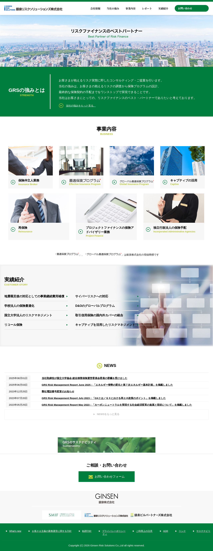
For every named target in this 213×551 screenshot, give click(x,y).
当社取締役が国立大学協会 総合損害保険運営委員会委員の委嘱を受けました (84, 378)
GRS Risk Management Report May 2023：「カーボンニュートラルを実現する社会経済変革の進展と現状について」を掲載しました (117, 404)
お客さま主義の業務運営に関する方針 (52, 531)
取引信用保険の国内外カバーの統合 (99, 315)
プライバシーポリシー (113, 531)
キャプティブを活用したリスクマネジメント (105, 324)
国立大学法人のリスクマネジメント (28, 315)
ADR (165, 531)
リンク (182, 531)
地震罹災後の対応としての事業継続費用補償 (34, 296)
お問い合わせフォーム (110, 476)
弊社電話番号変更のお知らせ (58, 391)
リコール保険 (13, 324)
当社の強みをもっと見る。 (81, 105)
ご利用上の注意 (144, 531)
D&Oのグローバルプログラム (95, 305)
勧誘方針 (87, 531)
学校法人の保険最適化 (19, 305)
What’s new (15, 531)
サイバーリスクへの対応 (91, 296)
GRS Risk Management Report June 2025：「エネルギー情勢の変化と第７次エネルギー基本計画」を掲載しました (107, 384)
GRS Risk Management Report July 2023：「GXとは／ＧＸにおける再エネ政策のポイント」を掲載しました (104, 398)
